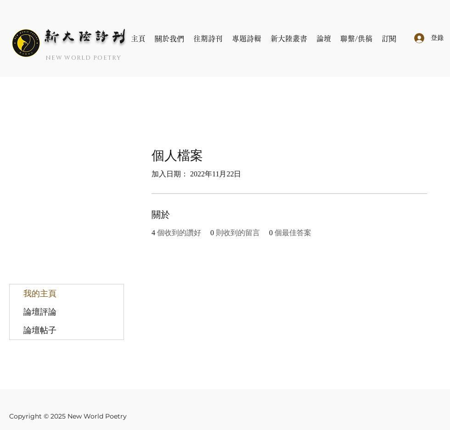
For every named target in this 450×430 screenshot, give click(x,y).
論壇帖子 (39, 330)
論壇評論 (39, 312)
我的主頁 (39, 293)
